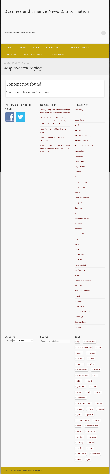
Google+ (97, 33)
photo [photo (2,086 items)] (79, 415)
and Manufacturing (82, 115)
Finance (77, 177)
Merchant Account (81, 270)
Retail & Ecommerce (82, 291)
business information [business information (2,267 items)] (84, 347)
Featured (78, 172)
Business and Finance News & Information (46, 11)
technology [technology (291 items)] (91, 431)
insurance (78, 229)
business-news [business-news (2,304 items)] (90, 342)
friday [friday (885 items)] (79, 381)
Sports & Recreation (82, 311)
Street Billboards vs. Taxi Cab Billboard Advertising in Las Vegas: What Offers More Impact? (55, 148)
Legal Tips (78, 260)
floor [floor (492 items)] (95, 375)
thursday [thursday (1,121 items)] (80, 443)
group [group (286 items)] (79, 392)
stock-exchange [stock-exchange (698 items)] (92, 426)
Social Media (57, 54)
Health (77, 213)
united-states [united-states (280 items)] (81, 454)
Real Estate (79, 285)
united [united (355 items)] (91, 448)
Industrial (78, 223)
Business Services (55, 47)
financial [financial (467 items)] (97, 370)
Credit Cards (79, 161)
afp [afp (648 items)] (78, 342)
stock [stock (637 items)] (79, 426)
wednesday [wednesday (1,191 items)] (96, 454)
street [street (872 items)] (79, 431)
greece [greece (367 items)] (94, 387)
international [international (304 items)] (81, 398)
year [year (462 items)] (88, 459)
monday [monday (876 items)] (80, 409)
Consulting (79, 156)
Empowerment (80, 166)
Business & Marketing (83, 135)
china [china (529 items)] (99, 347)
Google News (80, 203)
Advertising (79, 110)
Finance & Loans (79, 47)
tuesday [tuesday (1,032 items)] (79, 448)
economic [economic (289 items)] (92, 353)
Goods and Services (33, 54)
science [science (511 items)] (97, 420)
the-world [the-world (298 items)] (92, 437)
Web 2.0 (78, 327)
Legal (77, 249)
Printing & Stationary (83, 280)
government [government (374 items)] (81, 387)
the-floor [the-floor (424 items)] (80, 437)
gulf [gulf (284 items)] (88, 392)
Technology (79, 317)
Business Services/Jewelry (84, 146)
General (77, 192)
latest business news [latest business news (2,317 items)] (84, 403)
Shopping (78, 301)
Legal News (79, 254)
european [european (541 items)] (80, 364)
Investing (78, 244)
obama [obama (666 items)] (101, 409)
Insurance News (81, 234)
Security (78, 296)
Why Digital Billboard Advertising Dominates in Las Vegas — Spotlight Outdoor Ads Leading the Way (54, 121)
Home (23, 47)
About (10, 47)
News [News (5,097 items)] (91, 409)
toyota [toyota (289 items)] (91, 443)
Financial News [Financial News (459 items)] (82, 375)
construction (79, 151)
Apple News (79, 120)
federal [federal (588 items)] (92, 364)
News (36, 47)
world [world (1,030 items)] (79, 459)
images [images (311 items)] (98, 392)
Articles (77, 125)
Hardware (78, 208)
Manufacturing (80, 265)
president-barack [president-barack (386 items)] (83, 420)
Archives (8, 340)
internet (77, 239)
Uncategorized (80, 322)
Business (11, 54)
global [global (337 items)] (90, 381)
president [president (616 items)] (90, 415)
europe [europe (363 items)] (92, 359)
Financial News (80, 187)
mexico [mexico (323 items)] (99, 403)
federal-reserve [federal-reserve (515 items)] (82, 370)
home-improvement (82, 218)
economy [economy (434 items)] (80, 359)
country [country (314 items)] (79, 353)
